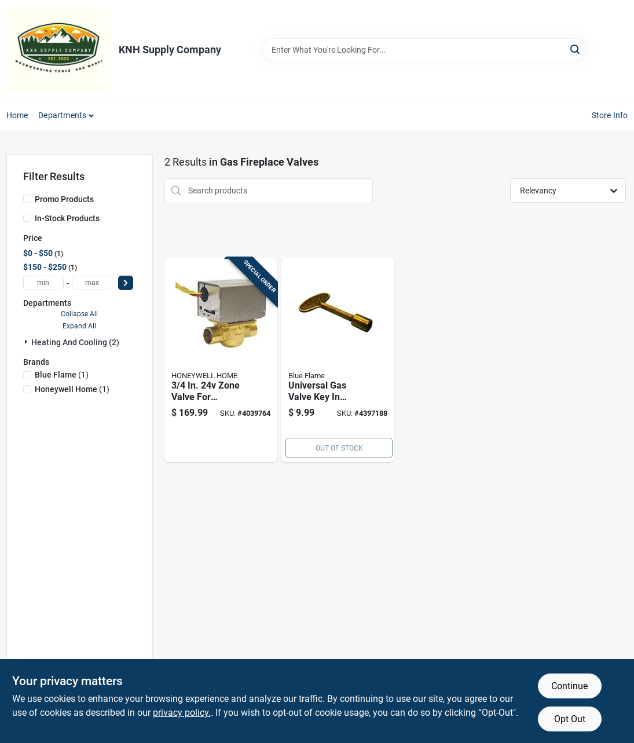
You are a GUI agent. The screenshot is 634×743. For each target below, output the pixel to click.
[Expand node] (27, 341)
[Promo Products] (27, 199)
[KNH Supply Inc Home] (58, 49)
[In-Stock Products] (27, 218)
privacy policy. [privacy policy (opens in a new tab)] (182, 712)
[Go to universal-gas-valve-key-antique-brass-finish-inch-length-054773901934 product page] (337, 360)
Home (17, 115)
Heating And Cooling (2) (75, 342)
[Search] (575, 48)
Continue (569, 685)
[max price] (92, 283)
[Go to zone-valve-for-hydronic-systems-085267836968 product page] (220, 360)
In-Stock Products (67, 218)
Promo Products (64, 199)
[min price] (43, 283)
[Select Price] (125, 283)
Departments (62, 115)
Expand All (79, 326)
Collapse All (79, 314)
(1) (62, 374)
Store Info (610, 115)
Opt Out (569, 718)
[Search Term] (424, 49)
